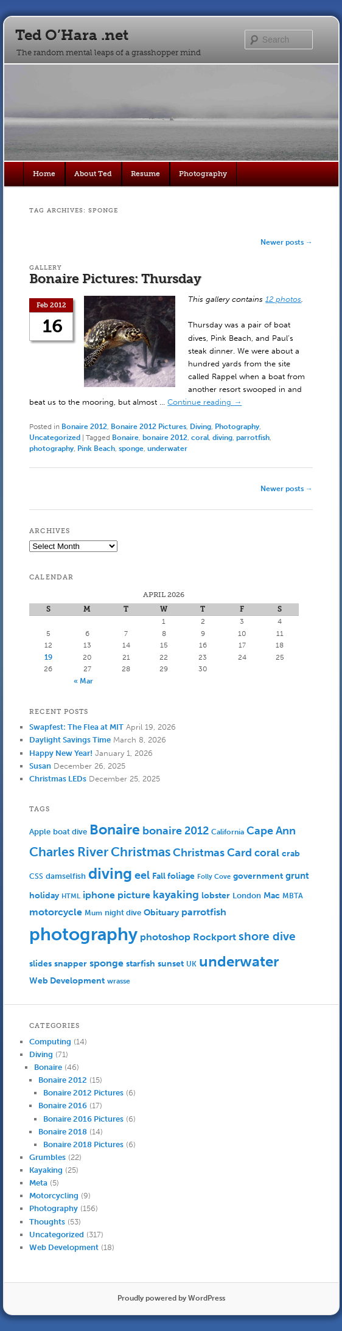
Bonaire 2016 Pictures (83, 1118)
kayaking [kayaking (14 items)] (176, 895)
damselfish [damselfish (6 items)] (66, 876)
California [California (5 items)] (227, 832)
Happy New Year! (60, 753)
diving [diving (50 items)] (110, 873)
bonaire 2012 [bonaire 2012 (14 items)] (175, 831)
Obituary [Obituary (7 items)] (161, 912)
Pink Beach (96, 448)
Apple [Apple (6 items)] (40, 831)
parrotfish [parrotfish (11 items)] (203, 912)
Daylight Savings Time (70, 739)
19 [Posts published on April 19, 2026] (48, 657)
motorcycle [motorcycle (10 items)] (55, 912)
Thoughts (47, 1221)
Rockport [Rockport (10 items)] (214, 937)
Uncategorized (54, 437)
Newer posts (286, 242)
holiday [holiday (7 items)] (44, 895)
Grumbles (47, 1157)
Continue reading (204, 402)
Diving (200, 426)
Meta (38, 1182)
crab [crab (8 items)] (291, 853)
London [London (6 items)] (246, 895)
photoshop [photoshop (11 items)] (165, 937)
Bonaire (125, 437)
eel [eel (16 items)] (142, 875)
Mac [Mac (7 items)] (271, 895)
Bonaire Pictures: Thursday (115, 278)
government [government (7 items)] (258, 876)
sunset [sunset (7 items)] (171, 964)
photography (51, 448)
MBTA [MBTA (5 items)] (292, 896)
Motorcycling (54, 1195)
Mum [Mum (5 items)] (93, 913)
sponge (131, 448)
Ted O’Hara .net (71, 35)
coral (200, 437)
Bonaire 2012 (84, 426)
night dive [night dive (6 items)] (123, 912)
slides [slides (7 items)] (40, 964)
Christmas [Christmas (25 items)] (140, 851)
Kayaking (46, 1170)
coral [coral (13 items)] (266, 853)
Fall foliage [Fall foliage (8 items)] (173, 876)
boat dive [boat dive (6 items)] (70, 831)
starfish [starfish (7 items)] (140, 964)
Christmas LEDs (57, 778)
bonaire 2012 (164, 437)
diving (222, 437)
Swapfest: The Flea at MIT (76, 727)
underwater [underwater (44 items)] (239, 961)
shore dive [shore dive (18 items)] (267, 936)
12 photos (283, 299)
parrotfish (253, 437)
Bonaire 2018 (62, 1131)
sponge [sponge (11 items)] (106, 963)
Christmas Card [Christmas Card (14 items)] (212, 853)
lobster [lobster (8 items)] (215, 895)
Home (44, 173)
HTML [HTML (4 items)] (70, 896)
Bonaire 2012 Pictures (148, 426)
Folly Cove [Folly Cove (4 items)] (214, 877)
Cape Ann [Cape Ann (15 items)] (271, 830)
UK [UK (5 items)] (191, 964)
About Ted (93, 173)
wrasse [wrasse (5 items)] (118, 981)
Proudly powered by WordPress (171, 1298)
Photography (203, 173)
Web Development (64, 1247)
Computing (50, 1041)
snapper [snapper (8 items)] (70, 964)
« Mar (83, 681)
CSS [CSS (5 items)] (36, 876)
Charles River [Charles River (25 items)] (68, 851)
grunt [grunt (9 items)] (297, 875)
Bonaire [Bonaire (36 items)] (114, 829)
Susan (40, 765)
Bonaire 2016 (62, 1105)
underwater (167, 448)
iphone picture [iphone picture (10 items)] (116, 895)
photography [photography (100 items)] (83, 934)
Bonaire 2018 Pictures (83, 1144)
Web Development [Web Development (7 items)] (67, 981)
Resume (145, 173)
